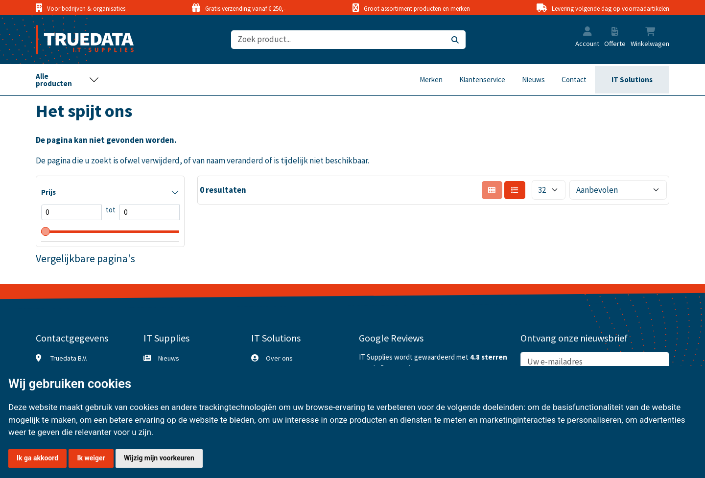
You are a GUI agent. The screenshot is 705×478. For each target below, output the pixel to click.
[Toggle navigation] (67, 79)
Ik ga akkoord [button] (37, 458)
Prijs (48, 192)
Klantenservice (482, 79)
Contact (574, 79)
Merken (431, 79)
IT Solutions (632, 79)
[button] (587, 32)
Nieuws (533, 79)
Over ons (279, 358)
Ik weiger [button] (91, 458)
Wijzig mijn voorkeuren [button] (159, 458)
